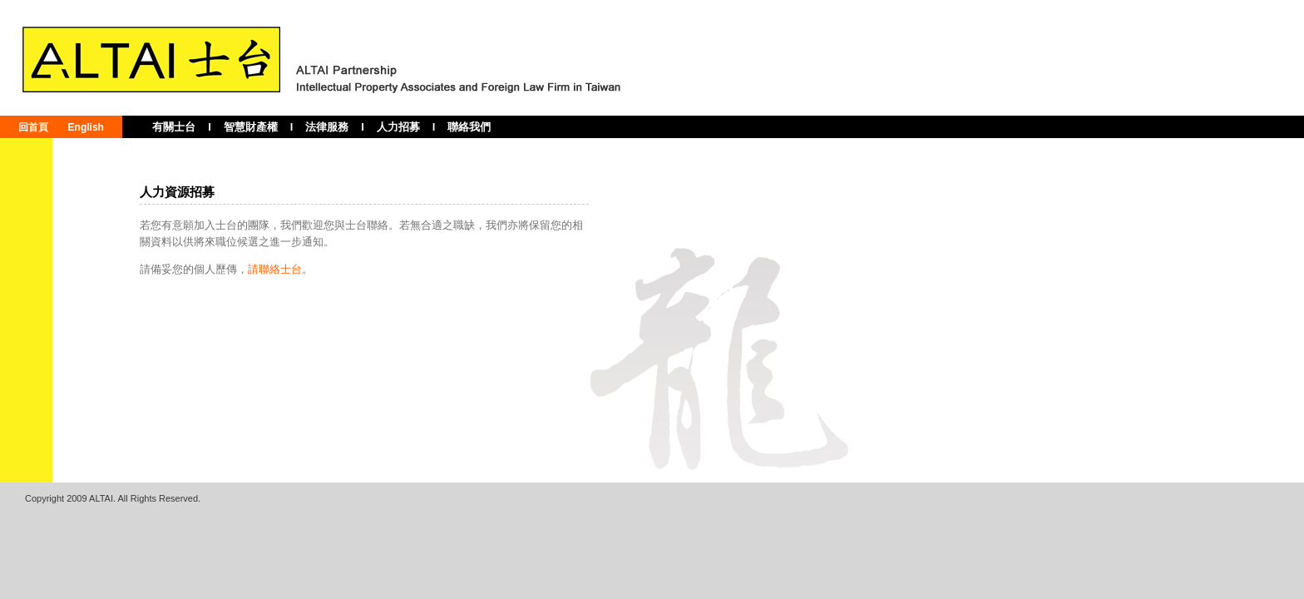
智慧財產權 (251, 127)
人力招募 (398, 127)
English (86, 127)
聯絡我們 (469, 127)
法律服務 (326, 127)
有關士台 (173, 127)
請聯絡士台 (275, 269)
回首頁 (33, 127)
